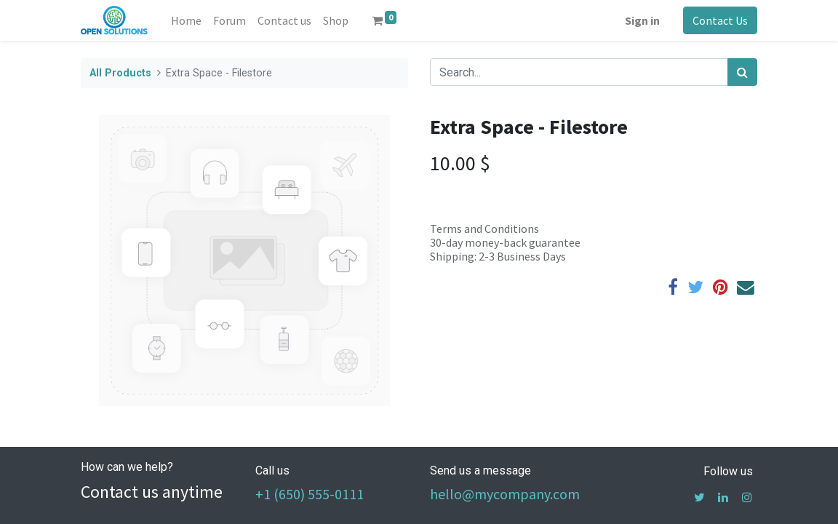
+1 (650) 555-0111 (309, 494)
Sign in (642, 20)
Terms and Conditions (484, 228)
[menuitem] (186, 20)
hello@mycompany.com (505, 494)
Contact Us (720, 20)
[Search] (742, 72)
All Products (120, 73)
